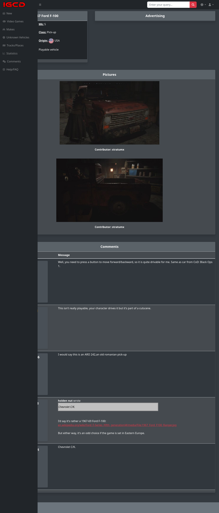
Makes (9, 29)
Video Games (13, 21)
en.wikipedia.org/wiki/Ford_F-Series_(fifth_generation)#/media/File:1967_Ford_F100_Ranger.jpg (145, 424)
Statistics (10, 53)
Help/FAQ (10, 69)
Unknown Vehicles (16, 37)
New (7, 13)
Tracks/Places (13, 45)
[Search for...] (168, 5)
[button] (203, 4)
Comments (12, 61)
